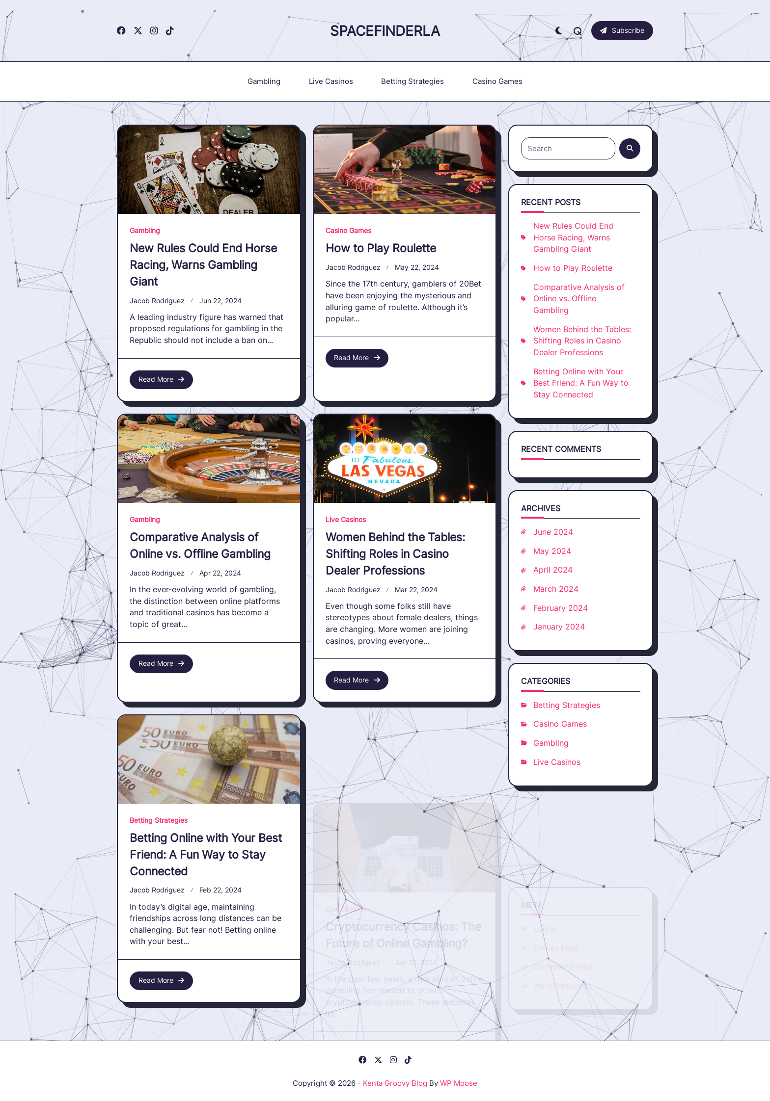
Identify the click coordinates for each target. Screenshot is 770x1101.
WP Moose (458, 1083)
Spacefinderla (385, 31)
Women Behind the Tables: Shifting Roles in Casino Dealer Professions (582, 341)
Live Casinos (331, 81)
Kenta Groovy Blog (395, 1083)
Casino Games (497, 81)
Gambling (264, 81)
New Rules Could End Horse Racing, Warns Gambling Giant (203, 264)
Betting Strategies (412, 81)
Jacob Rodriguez (157, 301)
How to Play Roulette (381, 248)
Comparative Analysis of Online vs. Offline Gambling (579, 299)
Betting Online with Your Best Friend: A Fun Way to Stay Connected (581, 383)
